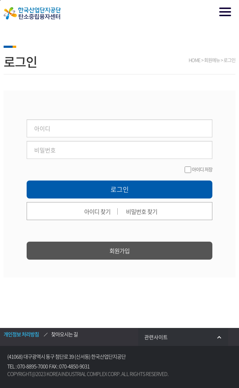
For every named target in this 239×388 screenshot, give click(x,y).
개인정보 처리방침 (21, 334)
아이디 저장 (202, 169)
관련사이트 (186, 337)
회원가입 (119, 250)
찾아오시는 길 (64, 334)
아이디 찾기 (97, 211)
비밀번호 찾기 (141, 211)
